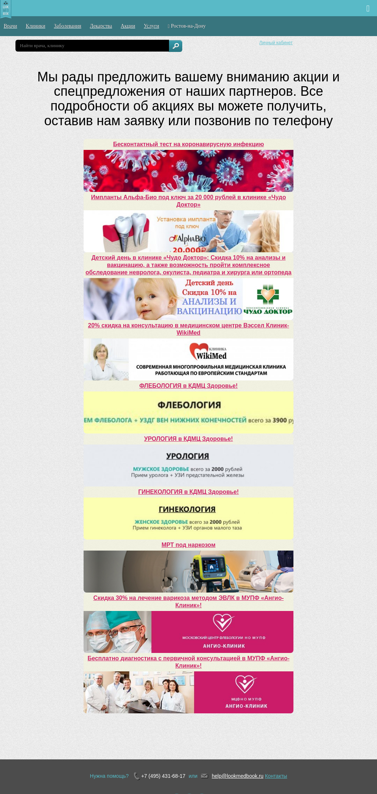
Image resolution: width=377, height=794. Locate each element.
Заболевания (67, 26)
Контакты (276, 776)
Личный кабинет (275, 42)
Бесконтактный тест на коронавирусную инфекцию (188, 144)
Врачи (10, 26)
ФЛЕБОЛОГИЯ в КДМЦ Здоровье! (189, 386)
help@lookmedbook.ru (237, 776)
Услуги (151, 26)
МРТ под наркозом (188, 545)
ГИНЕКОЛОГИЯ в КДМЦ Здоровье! (188, 492)
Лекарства (101, 26)
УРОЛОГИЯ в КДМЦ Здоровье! (188, 439)
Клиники (35, 26)
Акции (128, 26)
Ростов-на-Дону (187, 26)
